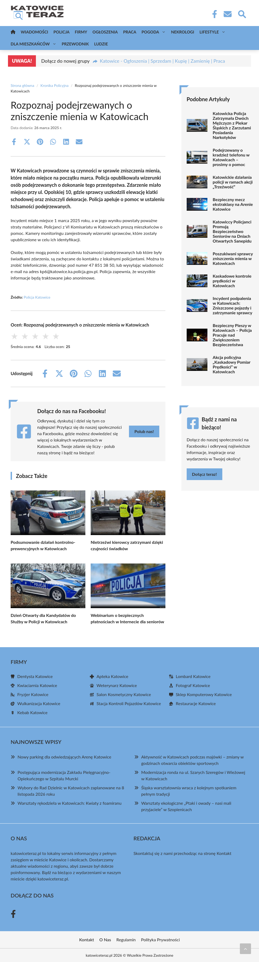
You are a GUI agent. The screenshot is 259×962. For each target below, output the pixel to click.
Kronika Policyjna (54, 85)
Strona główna (22, 85)
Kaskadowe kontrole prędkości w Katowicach (232, 281)
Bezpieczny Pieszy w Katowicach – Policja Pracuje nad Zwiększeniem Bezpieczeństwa (232, 335)
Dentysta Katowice (35, 676)
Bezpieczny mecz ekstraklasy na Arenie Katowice (233, 204)
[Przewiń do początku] (245, 948)
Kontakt (224, 853)
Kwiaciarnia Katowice (37, 685)
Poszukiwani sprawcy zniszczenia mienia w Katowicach (233, 258)
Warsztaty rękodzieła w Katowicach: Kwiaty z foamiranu (70, 803)
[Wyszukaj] (241, 13)
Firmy (81, 31)
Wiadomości (34, 31)
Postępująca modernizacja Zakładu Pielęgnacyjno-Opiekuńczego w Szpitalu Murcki (64, 775)
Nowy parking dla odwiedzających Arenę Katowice (64, 756)
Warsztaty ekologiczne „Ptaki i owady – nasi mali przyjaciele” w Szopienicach (186, 806)
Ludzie (101, 43)
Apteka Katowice (112, 676)
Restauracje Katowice (196, 703)
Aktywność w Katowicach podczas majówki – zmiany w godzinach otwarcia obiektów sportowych (192, 760)
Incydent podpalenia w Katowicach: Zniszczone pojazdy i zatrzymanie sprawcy (232, 305)
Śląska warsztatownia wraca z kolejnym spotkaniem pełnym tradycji (188, 790)
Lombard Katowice (193, 676)
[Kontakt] (227, 14)
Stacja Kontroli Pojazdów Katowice (129, 703)
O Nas (105, 939)
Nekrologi (182, 31)
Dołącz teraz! (204, 474)
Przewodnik (75, 43)
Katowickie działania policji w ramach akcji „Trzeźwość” (233, 182)
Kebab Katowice (32, 712)
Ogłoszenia (105, 31)
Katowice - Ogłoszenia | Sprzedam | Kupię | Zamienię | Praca (162, 61)
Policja (61, 31)
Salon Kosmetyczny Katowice (124, 694)
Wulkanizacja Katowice (38, 703)
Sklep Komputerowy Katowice (204, 694)
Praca (129, 31)
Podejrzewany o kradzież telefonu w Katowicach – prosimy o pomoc (231, 157)
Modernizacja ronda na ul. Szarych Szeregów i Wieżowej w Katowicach (193, 775)
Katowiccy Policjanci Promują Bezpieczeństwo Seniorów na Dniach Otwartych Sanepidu (232, 231)
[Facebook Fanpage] (213, 14)
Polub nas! (144, 431)
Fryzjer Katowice (32, 694)
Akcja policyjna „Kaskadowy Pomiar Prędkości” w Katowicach (231, 364)
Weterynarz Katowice (117, 685)
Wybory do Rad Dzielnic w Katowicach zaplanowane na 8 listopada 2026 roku (71, 790)
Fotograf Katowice (193, 685)
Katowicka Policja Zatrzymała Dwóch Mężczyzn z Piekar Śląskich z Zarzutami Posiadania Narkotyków (232, 125)
